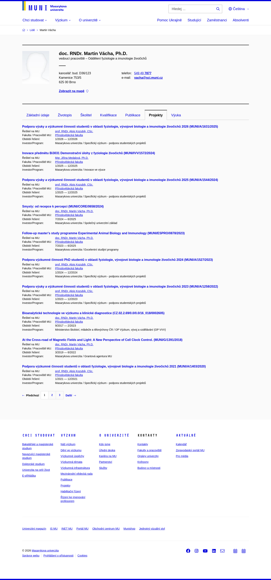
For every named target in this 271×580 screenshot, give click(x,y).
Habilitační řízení (71, 491)
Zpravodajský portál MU (190, 450)
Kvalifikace (108, 115)
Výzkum (68, 435)
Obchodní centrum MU (106, 528)
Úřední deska (107, 450)
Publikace (132, 115)
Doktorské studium (33, 464)
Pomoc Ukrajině (169, 20)
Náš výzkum (68, 444)
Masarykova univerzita (45, 550)
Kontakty (142, 444)
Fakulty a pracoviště (149, 450)
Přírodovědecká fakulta (69, 135)
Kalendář (181, 444)
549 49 (142, 73)
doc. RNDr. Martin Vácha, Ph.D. (74, 211)
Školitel (86, 115)
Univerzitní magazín (34, 528)
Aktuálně (186, 435)
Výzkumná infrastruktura (75, 467)
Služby (103, 467)
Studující (194, 20)
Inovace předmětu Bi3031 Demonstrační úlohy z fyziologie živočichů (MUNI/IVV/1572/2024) (88, 153)
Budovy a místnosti (148, 467)
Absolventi (241, 20)
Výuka (176, 115)
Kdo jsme (104, 444)
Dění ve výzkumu (71, 450)
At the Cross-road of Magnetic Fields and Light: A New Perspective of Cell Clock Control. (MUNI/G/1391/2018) (102, 339)
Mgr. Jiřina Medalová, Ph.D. (72, 157)
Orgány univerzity (147, 456)
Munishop (129, 528)
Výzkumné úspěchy (72, 456)
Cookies (82, 555)
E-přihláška (29, 475)
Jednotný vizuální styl (152, 528)
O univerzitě (114, 435)
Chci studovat (38, 435)
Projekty (156, 115)
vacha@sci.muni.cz (148, 77)
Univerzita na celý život (36, 469)
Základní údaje (38, 115)
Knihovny (143, 461)
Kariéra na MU (107, 456)
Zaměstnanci (217, 20)
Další (70, 395)
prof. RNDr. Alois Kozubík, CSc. (74, 131)
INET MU (66, 528)
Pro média (182, 456)
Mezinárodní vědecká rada (77, 473)
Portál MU (82, 528)
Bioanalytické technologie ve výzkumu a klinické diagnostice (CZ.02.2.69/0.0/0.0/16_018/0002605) (93, 313)
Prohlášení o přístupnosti (58, 555)
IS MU (54, 528)
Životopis (65, 115)
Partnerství (105, 461)
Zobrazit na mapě (73, 91)
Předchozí (30, 395)
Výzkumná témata (71, 461)
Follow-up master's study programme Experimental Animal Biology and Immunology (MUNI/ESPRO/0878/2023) (103, 233)
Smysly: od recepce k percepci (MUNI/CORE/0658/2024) (63, 206)
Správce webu (31, 555)
